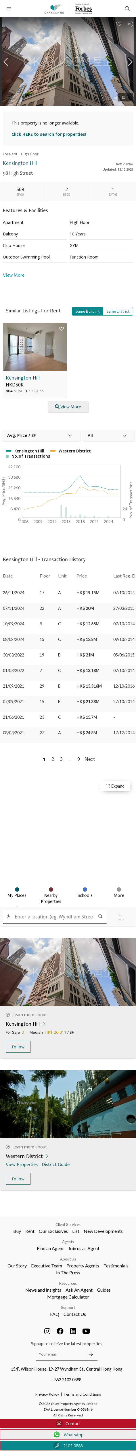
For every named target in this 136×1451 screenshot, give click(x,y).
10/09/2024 (13, 623)
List (75, 1231)
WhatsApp (68, 1434)
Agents (68, 1241)
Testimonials (116, 1265)
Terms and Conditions (82, 1394)
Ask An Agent (79, 1289)
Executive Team (46, 1265)
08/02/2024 (13, 639)
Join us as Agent (83, 1248)
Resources (68, 1283)
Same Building (87, 311)
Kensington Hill (23, 377)
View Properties (22, 1164)
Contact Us (75, 1314)
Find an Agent (50, 1248)
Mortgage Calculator (68, 1296)
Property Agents (82, 1265)
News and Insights (43, 1289)
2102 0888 (68, 1445)
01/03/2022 (13, 670)
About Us (68, 1259)
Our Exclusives (53, 1231)
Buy (17, 1231)
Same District (117, 311)
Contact (68, 1423)
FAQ (54, 1314)
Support (68, 1307)
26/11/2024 (13, 592)
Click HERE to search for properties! (49, 134)
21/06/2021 (13, 717)
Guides (104, 1289)
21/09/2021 (13, 686)
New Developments (103, 1231)
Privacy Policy (47, 1394)
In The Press (68, 1272)
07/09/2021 (13, 701)
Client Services (68, 1224)
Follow (18, 1047)
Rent (30, 1231)
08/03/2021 (13, 732)
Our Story (17, 1265)
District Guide (56, 1164)
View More (13, 274)
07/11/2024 (13, 608)
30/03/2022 (13, 654)
